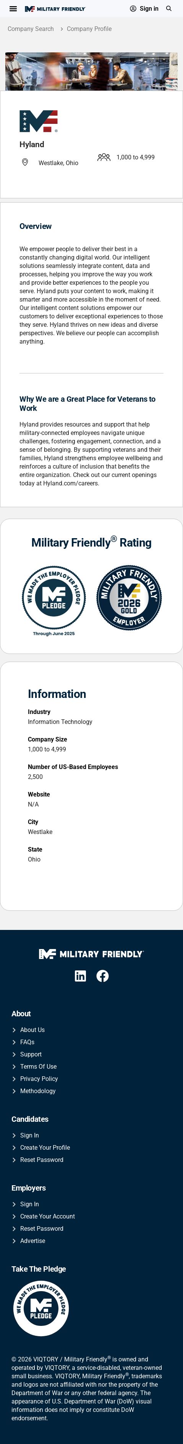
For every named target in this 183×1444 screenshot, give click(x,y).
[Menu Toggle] (13, 9)
